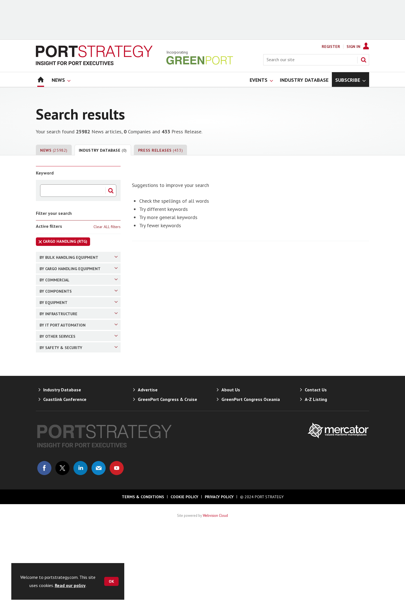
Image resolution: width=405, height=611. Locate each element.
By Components (79, 318)
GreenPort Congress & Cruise (167, 480)
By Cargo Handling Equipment (79, 277)
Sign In (353, 46)
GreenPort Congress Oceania (250, 480)
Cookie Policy (184, 578)
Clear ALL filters (107, 226)
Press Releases (160, 150)
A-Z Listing (316, 480)
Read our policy (70, 585)
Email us (98, 549)
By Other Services (79, 399)
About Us (230, 471)
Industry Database (103, 150)
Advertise (148, 471)
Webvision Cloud (215, 596)
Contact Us (316, 471)
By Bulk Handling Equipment (79, 257)
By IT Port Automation (79, 378)
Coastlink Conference (64, 480)
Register (331, 46)
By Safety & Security (79, 419)
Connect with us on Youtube (116, 549)
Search (363, 59)
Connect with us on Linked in (80, 549)
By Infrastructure (79, 358)
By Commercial (79, 297)
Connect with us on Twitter (62, 549)
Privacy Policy (219, 578)
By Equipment (79, 338)
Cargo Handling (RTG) (61, 242)
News (54, 150)
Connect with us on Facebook (44, 549)
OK (111, 581)
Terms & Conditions (143, 578)
